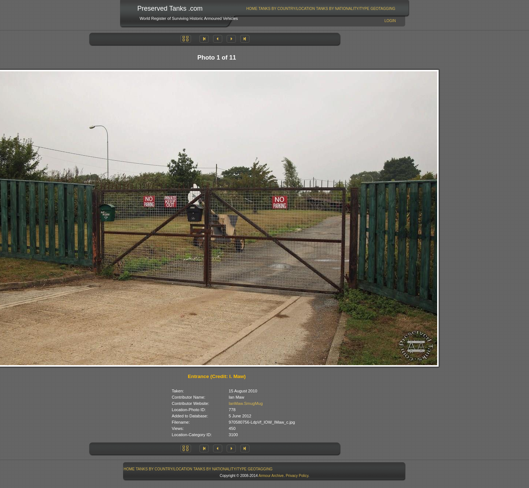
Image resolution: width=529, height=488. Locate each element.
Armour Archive (271, 476)
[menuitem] (252, 9)
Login (390, 21)
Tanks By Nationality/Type (342, 9)
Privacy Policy (297, 476)
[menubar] (321, 9)
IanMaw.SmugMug (246, 403)
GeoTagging (382, 9)
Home (252, 9)
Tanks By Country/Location (287, 9)
